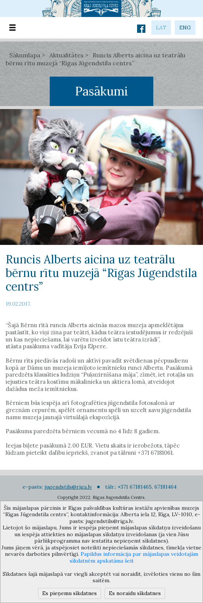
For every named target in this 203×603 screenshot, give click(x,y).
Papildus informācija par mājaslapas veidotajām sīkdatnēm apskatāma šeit (134, 557)
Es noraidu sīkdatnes (135, 593)
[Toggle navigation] (12, 28)
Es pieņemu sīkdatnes (69, 593)
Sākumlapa (24, 55)
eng (185, 27)
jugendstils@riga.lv (68, 486)
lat (161, 27)
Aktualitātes (66, 55)
